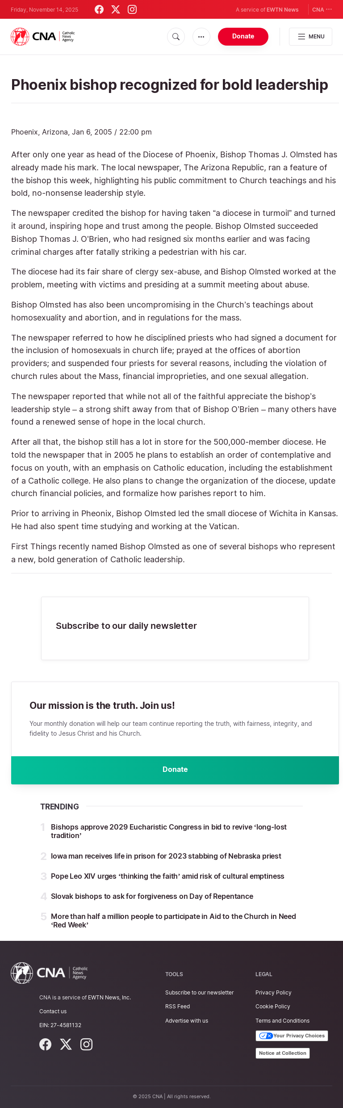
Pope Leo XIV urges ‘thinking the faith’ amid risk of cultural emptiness (167, 876)
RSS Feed (177, 1006)
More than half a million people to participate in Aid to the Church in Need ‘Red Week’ (173, 921)
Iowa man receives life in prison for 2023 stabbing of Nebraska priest (166, 856)
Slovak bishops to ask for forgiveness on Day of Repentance (152, 896)
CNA (322, 9)
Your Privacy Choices (292, 1036)
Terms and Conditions (282, 1020)
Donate (243, 36)
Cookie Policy (272, 1006)
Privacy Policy (273, 992)
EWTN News (283, 9)
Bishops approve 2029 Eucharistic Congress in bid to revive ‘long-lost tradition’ (169, 831)
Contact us (53, 1011)
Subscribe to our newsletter (199, 992)
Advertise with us (186, 1020)
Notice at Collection (282, 1053)
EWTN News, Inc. (109, 997)
